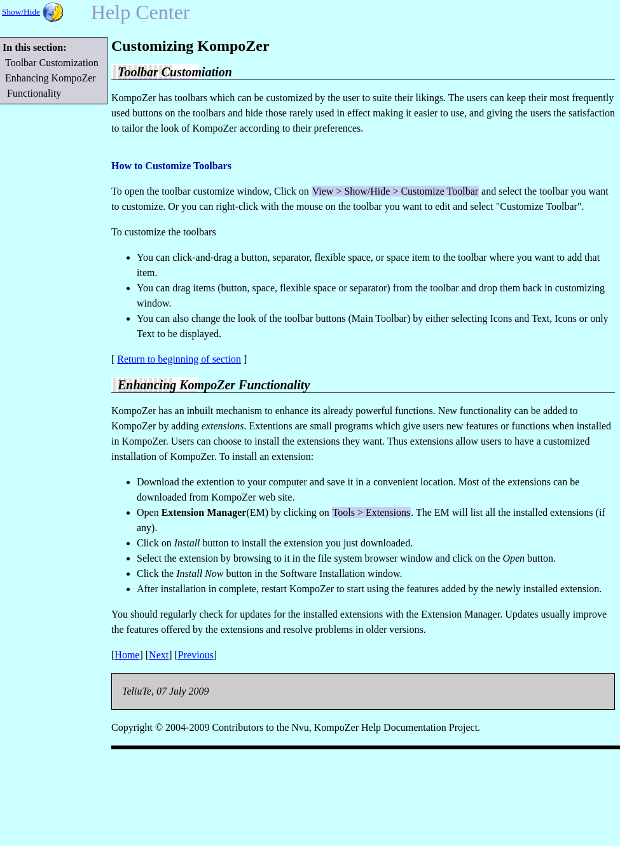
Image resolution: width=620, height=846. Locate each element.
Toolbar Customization (53, 62)
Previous (196, 654)
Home (126, 654)
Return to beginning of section (179, 359)
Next (159, 654)
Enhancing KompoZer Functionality (51, 86)
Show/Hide (21, 12)
